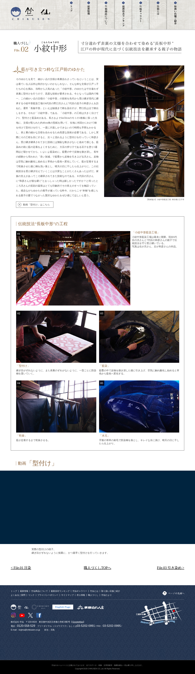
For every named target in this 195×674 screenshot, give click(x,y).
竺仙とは (94, 591)
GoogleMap (77, 622)
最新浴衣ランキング (60, 591)
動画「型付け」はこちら (36, 204)
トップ (14, 591)
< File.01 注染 (21, 567)
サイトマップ (67, 595)
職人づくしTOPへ (97, 568)
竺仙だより (106, 595)
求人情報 (81, 595)
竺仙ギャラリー (80, 591)
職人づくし (93, 595)
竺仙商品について (39, 591)
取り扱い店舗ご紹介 (110, 591)
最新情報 (24, 591)
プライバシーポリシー (47, 595)
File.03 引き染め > (170, 567)
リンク (31, 595)
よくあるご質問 (18, 595)
